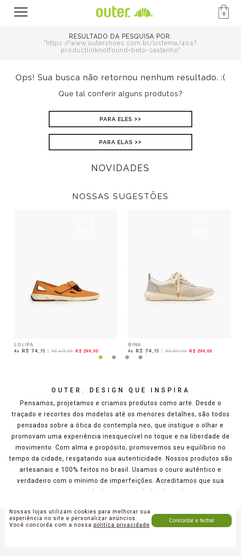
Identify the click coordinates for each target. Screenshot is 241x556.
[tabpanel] (63, 283)
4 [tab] (140, 362)
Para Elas (116, 142)
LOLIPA (24, 344)
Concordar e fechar (191, 520)
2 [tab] (113, 362)
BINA (134, 344)
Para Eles (116, 119)
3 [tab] (127, 362)
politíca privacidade (121, 525)
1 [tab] (100, 362)
